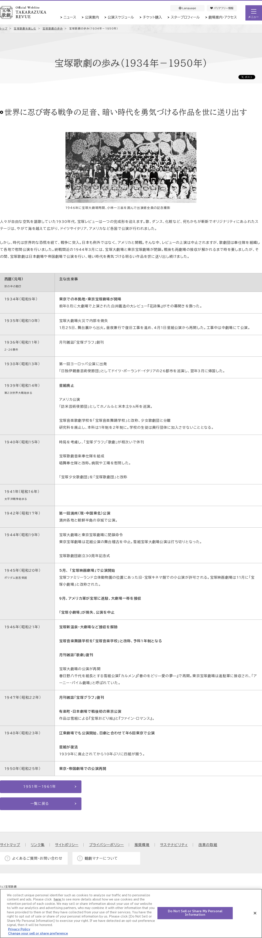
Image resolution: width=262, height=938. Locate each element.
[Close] (255, 913)
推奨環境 (142, 845)
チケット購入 (152, 17)
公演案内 (92, 17)
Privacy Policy (19, 929)
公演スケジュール (121, 17)
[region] (131, 913)
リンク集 (38, 845)
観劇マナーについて (101, 858)
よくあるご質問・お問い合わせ (37, 858)
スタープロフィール (185, 17)
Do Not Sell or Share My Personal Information (195, 913)
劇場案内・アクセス (223, 17)
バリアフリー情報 (221, 8)
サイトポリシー (66, 845)
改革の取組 (207, 845)
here (58, 899)
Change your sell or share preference (38, 933)
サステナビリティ (174, 845)
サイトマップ (10, 845)
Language (187, 8)
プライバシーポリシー (106, 845)
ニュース (70, 17)
